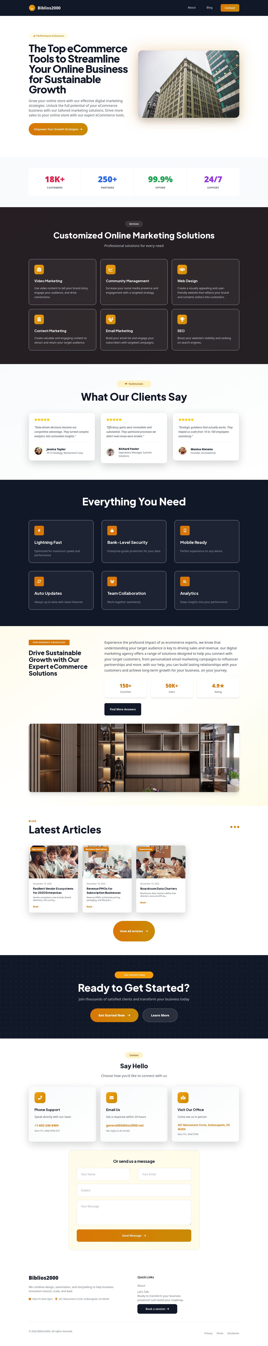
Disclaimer (233, 1333)
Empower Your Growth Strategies (58, 129)
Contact (230, 8)
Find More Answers (123, 709)
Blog (209, 7)
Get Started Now (114, 1015)
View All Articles (134, 931)
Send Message (134, 1235)
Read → (37, 906)
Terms (220, 1333)
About (192, 7)
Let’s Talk (143, 1292)
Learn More (160, 1015)
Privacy (208, 1333)
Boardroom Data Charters (158, 888)
